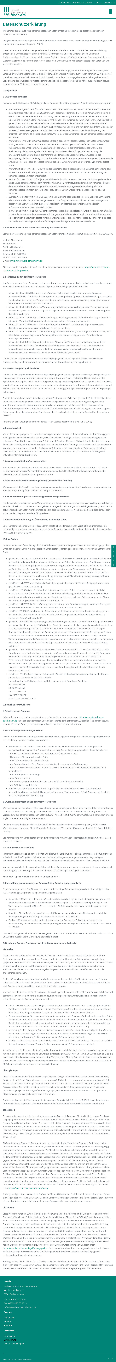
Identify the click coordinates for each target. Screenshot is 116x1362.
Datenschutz (10, 1340)
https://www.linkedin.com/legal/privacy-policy (25, 1248)
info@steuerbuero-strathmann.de (26, 261)
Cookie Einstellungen (14, 1343)
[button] (110, 11)
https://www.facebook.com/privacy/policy (28, 1188)
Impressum (9, 1336)
